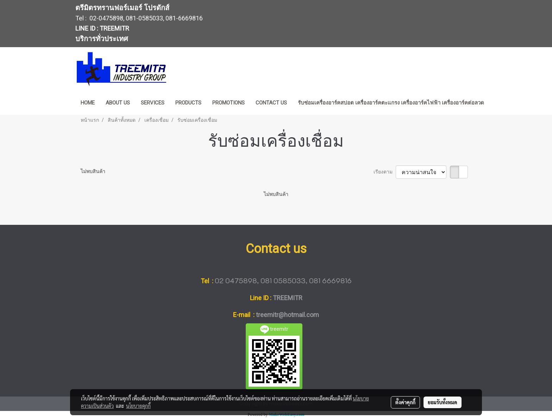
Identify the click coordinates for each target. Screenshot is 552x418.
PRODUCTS (188, 103)
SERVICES (152, 103)
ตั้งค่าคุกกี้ (405, 402)
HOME (88, 103)
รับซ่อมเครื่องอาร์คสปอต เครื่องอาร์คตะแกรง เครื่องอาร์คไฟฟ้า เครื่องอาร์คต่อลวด (391, 103)
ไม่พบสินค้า (93, 171)
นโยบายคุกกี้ (138, 406)
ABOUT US (118, 103)
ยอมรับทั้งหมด (442, 402)
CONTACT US (271, 103)
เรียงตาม (385, 172)
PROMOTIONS (228, 103)
